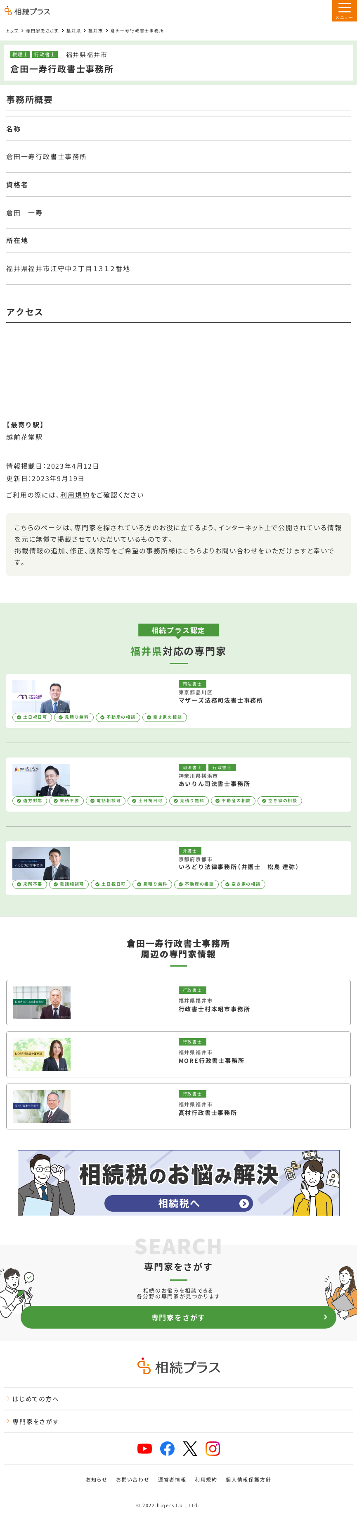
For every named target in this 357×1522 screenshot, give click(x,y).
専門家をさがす (42, 30)
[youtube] (144, 1448)
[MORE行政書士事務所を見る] (178, 1054)
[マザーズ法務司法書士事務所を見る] (178, 701)
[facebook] (167, 1448)
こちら (192, 550)
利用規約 (75, 495)
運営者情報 (172, 1479)
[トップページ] (27, 11)
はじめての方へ (32, 1398)
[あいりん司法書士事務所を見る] (178, 784)
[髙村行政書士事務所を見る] (178, 1106)
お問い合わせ (133, 1479)
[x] (190, 1448)
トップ (12, 30)
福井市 (95, 30)
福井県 (73, 30)
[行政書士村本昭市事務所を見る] (178, 1002)
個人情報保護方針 (248, 1479)
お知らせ (97, 1479)
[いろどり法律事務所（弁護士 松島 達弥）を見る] (178, 868)
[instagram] (213, 1448)
